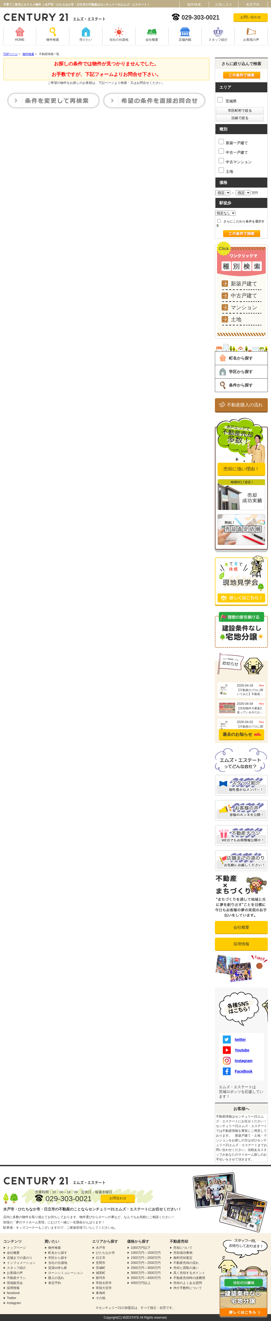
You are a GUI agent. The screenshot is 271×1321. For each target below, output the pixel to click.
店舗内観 (185, 40)
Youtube (236, 1050)
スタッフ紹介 (218, 40)
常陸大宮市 (104, 1288)
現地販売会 (15, 1283)
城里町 (100, 1273)
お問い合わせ (250, 17)
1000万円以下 (141, 1248)
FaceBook (237, 1071)
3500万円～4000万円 (146, 1278)
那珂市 (100, 1278)
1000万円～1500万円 (146, 1253)
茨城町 (100, 1268)
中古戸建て (244, 295)
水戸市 (100, 1248)
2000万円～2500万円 (146, 1263)
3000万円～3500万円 (146, 1273)
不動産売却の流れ (186, 1263)
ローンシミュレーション (65, 1273)
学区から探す (241, 371)
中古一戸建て (233, 151)
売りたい (85, 40)
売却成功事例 (182, 1253)
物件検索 (52, 40)
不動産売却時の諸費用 (189, 1278)
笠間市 (100, 1263)
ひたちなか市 (105, 1253)
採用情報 (241, 944)
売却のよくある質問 (187, 1283)
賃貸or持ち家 (57, 1268)
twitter (234, 1039)
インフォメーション (21, 1263)
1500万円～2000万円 (146, 1258)
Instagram (237, 1061)
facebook (13, 1293)
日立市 (100, 1258)
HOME (20, 40)
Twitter (11, 1298)
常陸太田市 (104, 1283)
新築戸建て (244, 283)
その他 (100, 1298)
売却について (182, 1248)
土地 (226, 170)
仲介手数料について (187, 1288)
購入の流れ (56, 1278)
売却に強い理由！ (241, 468)
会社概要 (152, 40)
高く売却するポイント (189, 1273)
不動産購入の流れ (245, 404)
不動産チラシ (16, 1278)
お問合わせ (118, 1198)
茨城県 (227, 101)
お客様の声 (251, 40)
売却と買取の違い (186, 1268)
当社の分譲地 (118, 40)
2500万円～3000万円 (146, 1268)
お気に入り (223, 4)
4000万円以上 (141, 1283)
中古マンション (235, 161)
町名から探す (241, 358)
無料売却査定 (182, 1258)
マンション (244, 307)
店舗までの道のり (19, 1258)
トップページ (16, 1248)
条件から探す (241, 385)
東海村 (100, 1293)
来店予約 (54, 1283)
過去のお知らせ (237, 734)
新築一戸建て (233, 142)
